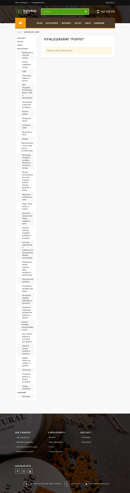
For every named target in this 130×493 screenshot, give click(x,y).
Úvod (19, 32)
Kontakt (52, 437)
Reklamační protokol (25, 452)
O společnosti (38, 3)
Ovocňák (26, 396)
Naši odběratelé (56, 442)
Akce (19, 45)
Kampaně (21, 393)
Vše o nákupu (22, 3)
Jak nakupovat (22, 437)
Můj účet (110, 3)
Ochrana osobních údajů (26, 447)
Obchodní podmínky (24, 442)
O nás (51, 447)
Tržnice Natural (55, 452)
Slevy (20, 42)
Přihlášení (86, 437)
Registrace (86, 442)
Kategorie (22, 49)
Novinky (21, 38)
